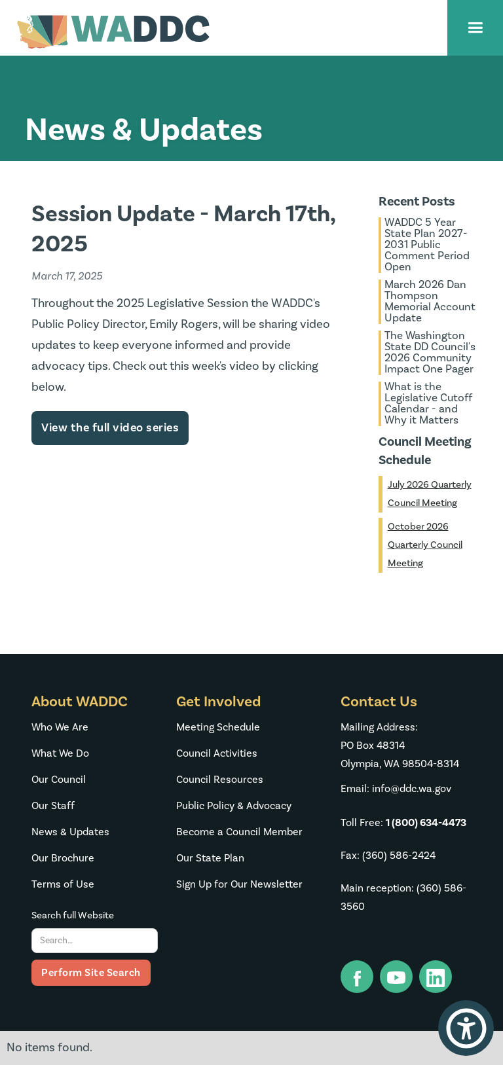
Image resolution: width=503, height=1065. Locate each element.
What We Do (60, 753)
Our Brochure (62, 858)
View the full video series (110, 427)
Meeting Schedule (218, 727)
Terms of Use (62, 884)
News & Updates (70, 832)
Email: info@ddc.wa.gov (396, 788)
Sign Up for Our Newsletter (239, 884)
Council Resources (219, 779)
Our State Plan (210, 858)
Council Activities (216, 753)
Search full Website (72, 915)
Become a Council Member (239, 832)
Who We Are (59, 727)
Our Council (58, 779)
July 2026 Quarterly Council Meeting (430, 493)
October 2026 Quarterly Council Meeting (425, 544)
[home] (113, 32)
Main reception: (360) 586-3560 (403, 897)
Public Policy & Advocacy (233, 805)
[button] (475, 28)
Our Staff (53, 805)
